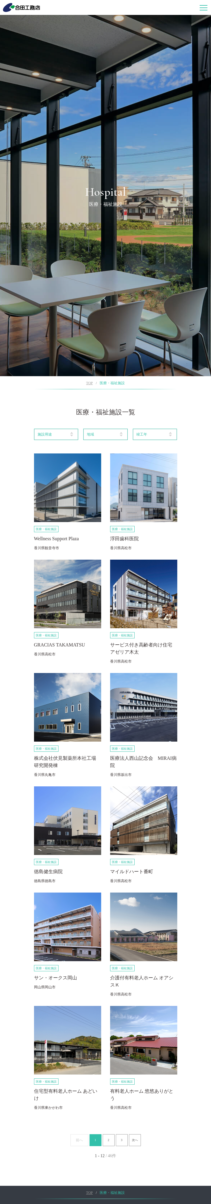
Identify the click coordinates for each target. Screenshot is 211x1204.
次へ (135, 1140)
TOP (89, 383)
